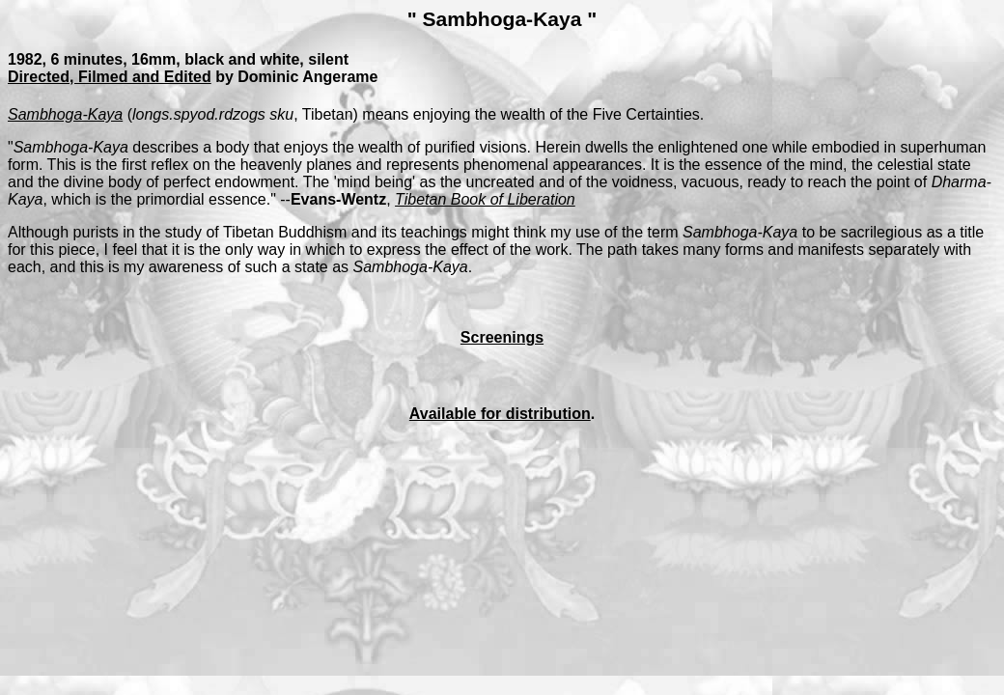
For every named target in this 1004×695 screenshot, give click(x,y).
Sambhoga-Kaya (65, 114)
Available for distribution (500, 413)
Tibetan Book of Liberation (485, 199)
